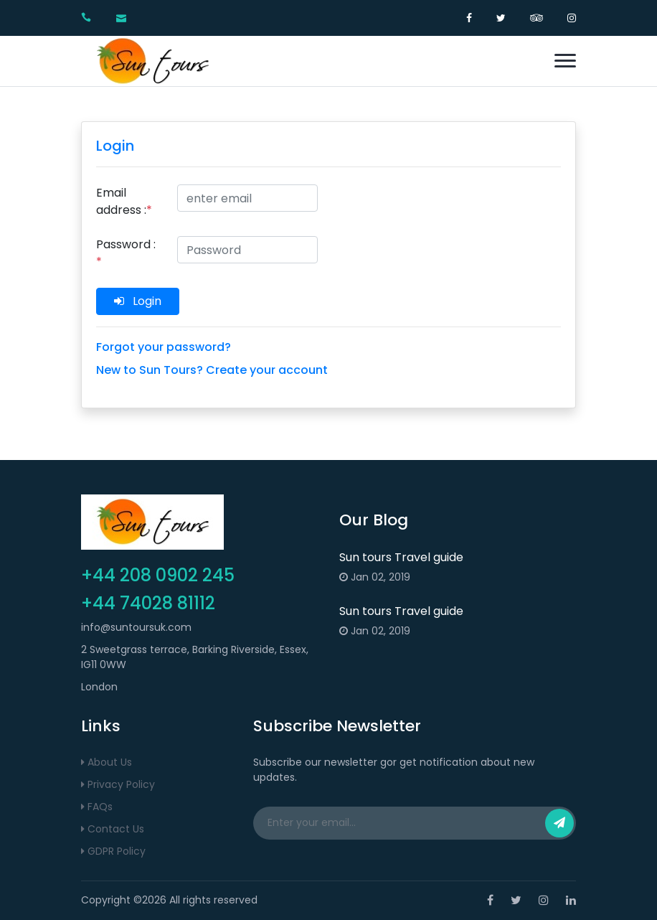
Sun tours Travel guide (401, 557)
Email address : (124, 201)
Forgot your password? (163, 347)
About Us (106, 762)
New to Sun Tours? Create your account (212, 370)
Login (137, 301)
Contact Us (112, 829)
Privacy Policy (118, 784)
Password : (126, 253)
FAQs (97, 806)
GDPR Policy (113, 851)
